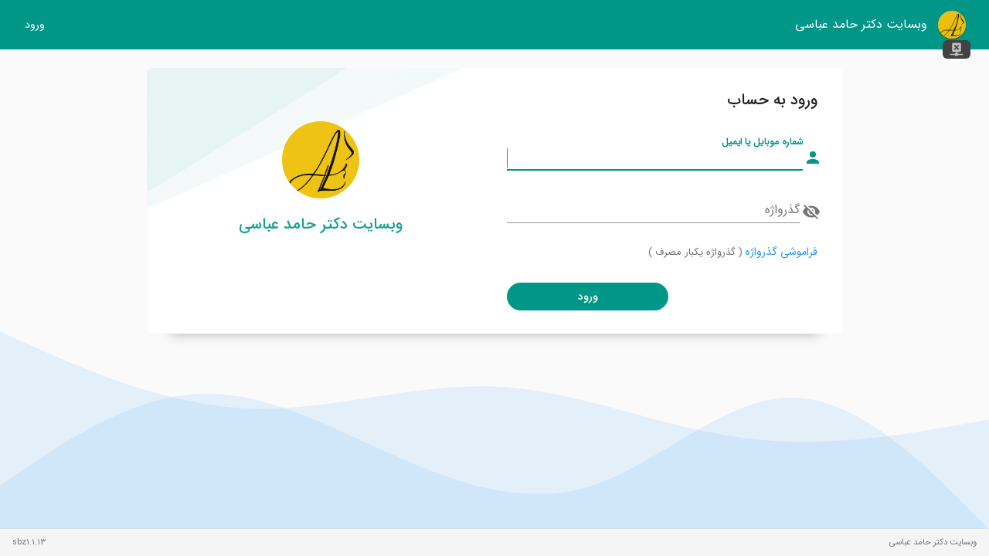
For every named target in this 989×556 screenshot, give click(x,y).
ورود (35, 25)
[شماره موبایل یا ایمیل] (655, 157)
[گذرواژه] (653, 210)
